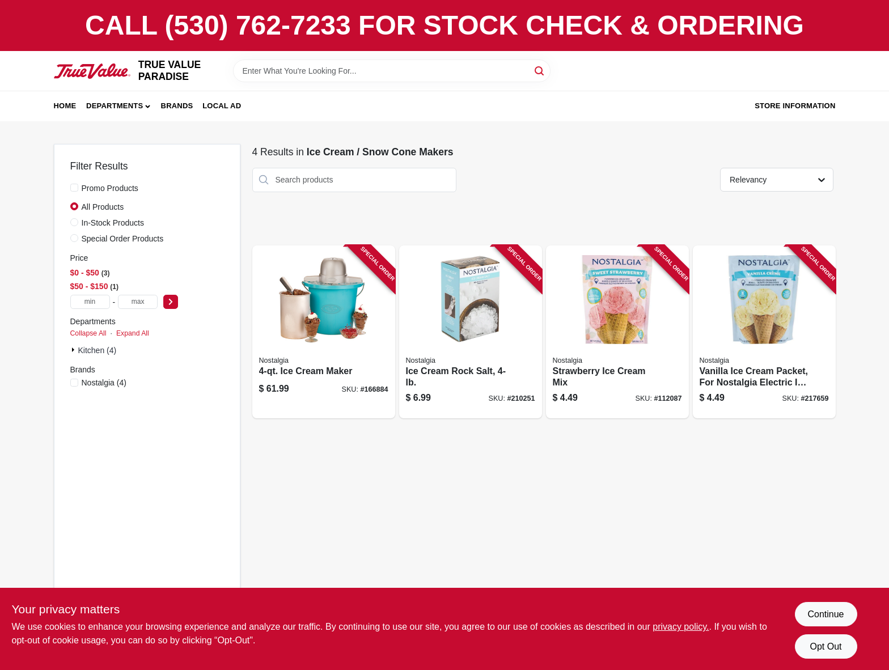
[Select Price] (170, 302)
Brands (177, 105)
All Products (103, 207)
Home (65, 105)
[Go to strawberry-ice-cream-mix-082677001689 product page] (617, 331)
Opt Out (825, 646)
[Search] (540, 70)
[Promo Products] (74, 188)
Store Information (795, 105)
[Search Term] (392, 71)
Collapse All (88, 333)
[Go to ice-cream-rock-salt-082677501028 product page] (470, 331)
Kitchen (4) (97, 350)
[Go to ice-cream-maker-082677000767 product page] (323, 331)
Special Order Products (123, 238)
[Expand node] (74, 349)
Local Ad (221, 105)
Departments (114, 105)
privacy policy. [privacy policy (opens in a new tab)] (681, 626)
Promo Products (110, 188)
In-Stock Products (113, 223)
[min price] (90, 302)
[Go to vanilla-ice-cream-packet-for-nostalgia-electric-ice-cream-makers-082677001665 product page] (764, 331)
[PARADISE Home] (92, 71)
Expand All (132, 333)
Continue (825, 614)
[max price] (138, 302)
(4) (104, 382)
